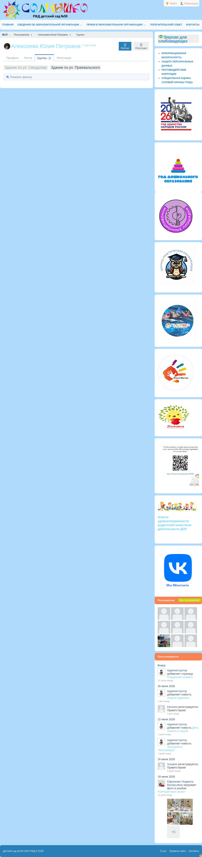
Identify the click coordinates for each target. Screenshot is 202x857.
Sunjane (172, 764)
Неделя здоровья (178, 697)
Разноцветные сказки (171, 791)
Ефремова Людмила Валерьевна (180, 783)
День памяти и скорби (182, 729)
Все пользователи (189, 600)
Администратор (177, 670)
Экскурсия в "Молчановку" (170, 748)
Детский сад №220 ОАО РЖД (19, 851)
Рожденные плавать (180, 677)
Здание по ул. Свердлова (26, 68)
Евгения (172, 706)
